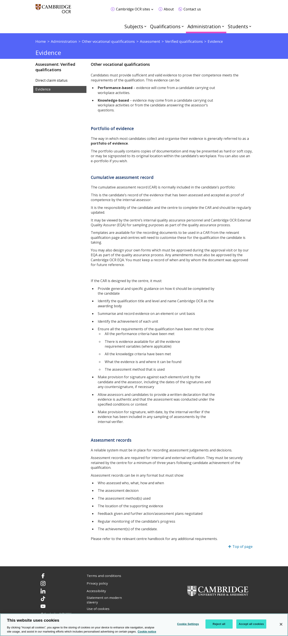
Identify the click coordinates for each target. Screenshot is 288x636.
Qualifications (165, 26)
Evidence (43, 89)
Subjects (133, 26)
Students (238, 26)
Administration (204, 26)
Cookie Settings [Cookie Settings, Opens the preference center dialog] (188, 624)
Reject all (219, 624)
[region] (144, 624)
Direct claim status (51, 80)
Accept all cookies (251, 624)
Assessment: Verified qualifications (55, 67)
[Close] (281, 624)
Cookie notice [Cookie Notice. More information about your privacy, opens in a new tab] (147, 631)
